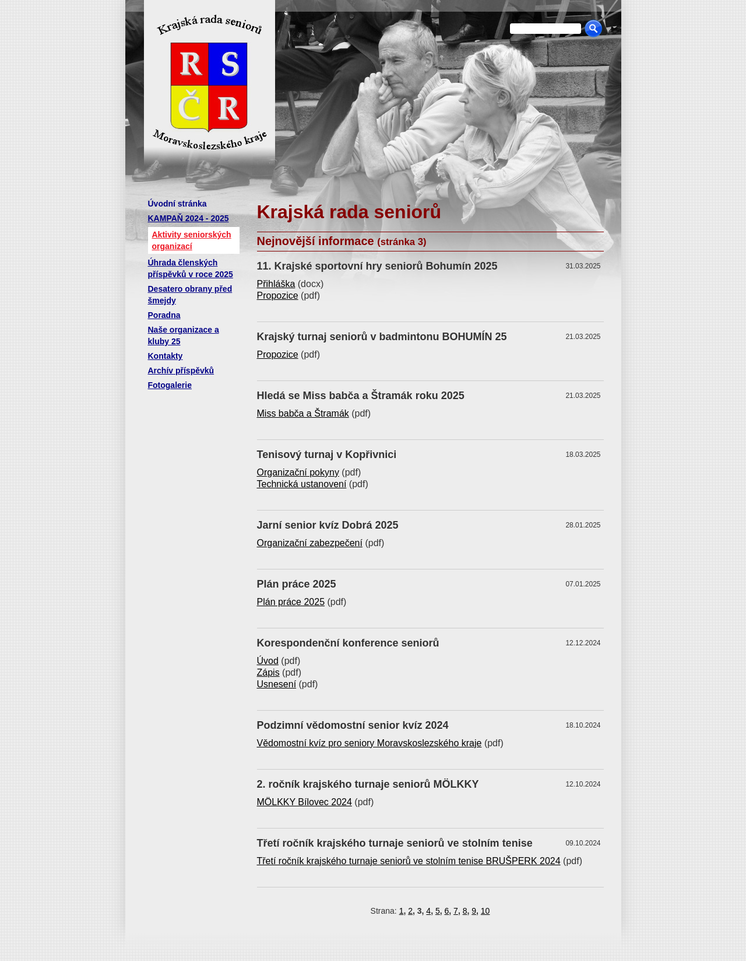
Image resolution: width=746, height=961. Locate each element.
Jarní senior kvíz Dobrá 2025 (328, 525)
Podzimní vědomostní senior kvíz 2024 (353, 725)
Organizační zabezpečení (310, 543)
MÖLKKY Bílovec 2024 (304, 802)
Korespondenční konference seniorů (348, 643)
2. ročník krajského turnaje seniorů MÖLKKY (368, 784)
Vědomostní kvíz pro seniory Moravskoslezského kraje (369, 743)
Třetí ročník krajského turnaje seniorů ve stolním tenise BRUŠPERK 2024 (409, 861)
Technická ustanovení (302, 484)
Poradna (164, 315)
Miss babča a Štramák (303, 413)
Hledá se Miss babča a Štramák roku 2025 (361, 395)
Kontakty (165, 356)
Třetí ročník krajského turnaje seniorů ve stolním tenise (395, 843)
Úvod (268, 661)
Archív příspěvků (181, 370)
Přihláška (276, 284)
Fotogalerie (170, 385)
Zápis (268, 672)
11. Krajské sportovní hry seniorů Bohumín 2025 (377, 266)
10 (485, 910)
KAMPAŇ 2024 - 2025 (188, 218)
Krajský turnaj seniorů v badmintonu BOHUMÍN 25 (382, 337)
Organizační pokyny (298, 472)
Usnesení (277, 684)
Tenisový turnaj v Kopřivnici (327, 454)
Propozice (277, 295)
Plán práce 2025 (296, 584)
